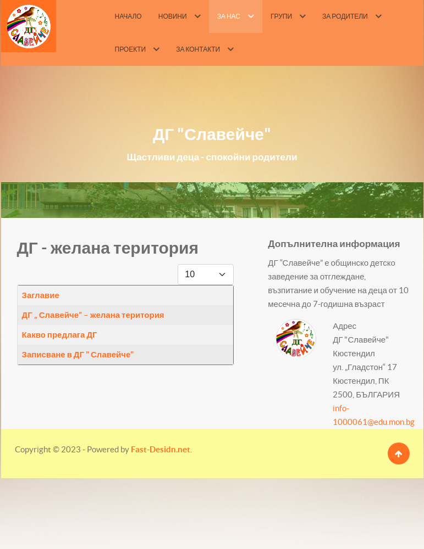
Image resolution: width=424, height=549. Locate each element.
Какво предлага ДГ (59, 334)
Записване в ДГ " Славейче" (78, 354)
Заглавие (40, 295)
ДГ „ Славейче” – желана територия (93, 315)
